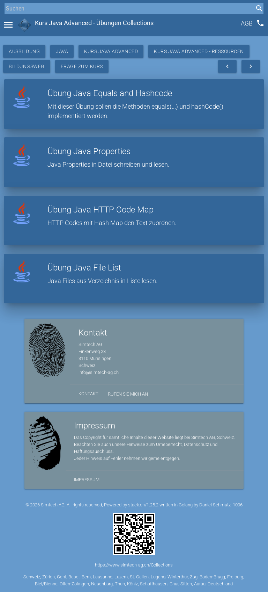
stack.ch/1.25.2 (143, 504)
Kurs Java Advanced (111, 51)
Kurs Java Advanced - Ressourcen (199, 51)
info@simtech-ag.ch (99, 372)
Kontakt (88, 393)
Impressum (86, 479)
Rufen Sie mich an (128, 394)
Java (62, 51)
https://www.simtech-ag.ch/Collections (134, 565)
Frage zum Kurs (82, 66)
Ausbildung (24, 51)
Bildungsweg (27, 66)
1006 (238, 504)
